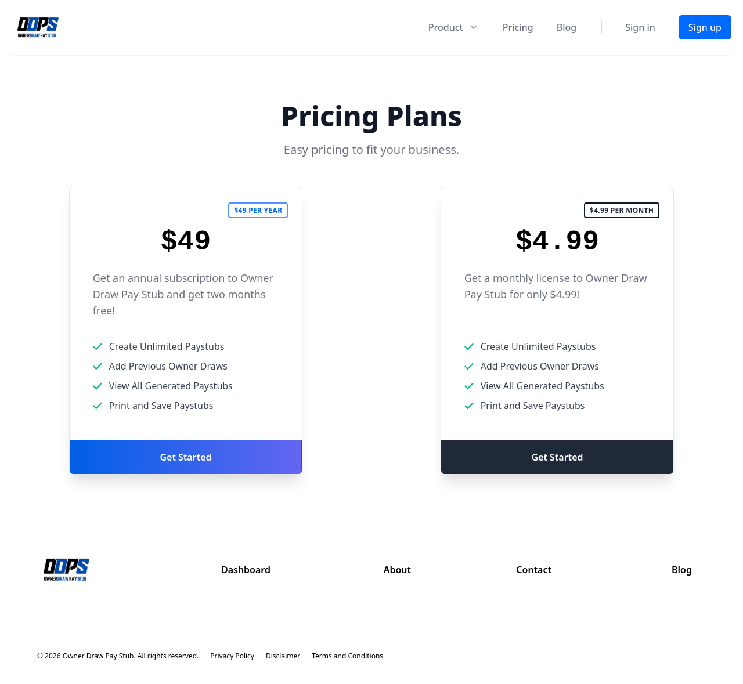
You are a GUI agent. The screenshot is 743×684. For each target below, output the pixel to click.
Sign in (640, 27)
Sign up (705, 27)
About (397, 569)
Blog (566, 27)
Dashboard (245, 569)
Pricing (518, 27)
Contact (533, 569)
